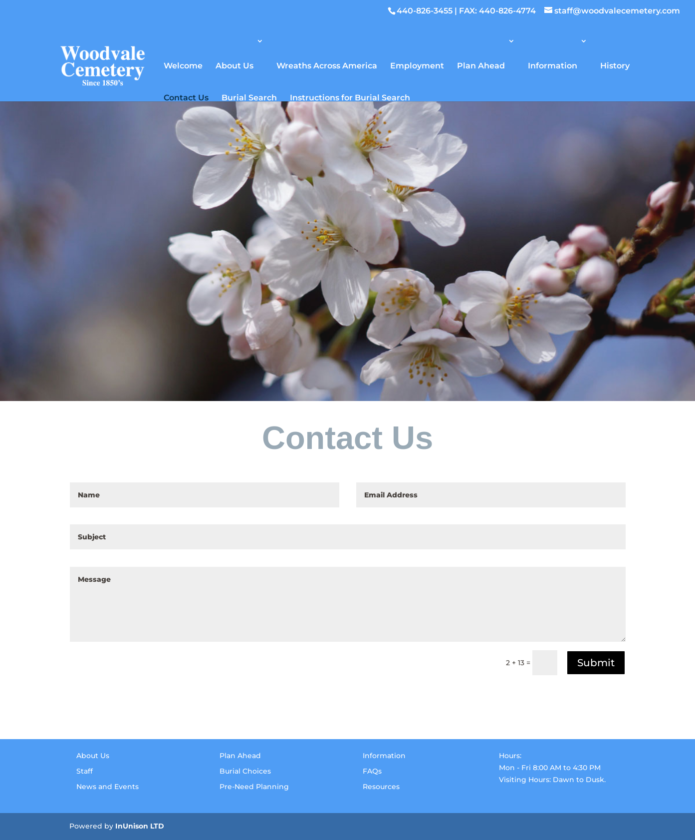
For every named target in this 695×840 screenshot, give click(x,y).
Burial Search (249, 97)
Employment (417, 65)
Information (552, 65)
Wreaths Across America (326, 65)
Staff (84, 771)
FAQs (372, 771)
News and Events (107, 786)
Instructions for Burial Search (350, 97)
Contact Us (186, 97)
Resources (381, 786)
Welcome (183, 65)
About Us (234, 65)
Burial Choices (245, 771)
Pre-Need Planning (254, 786)
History (615, 65)
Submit (596, 663)
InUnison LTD (139, 826)
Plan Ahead (481, 65)
